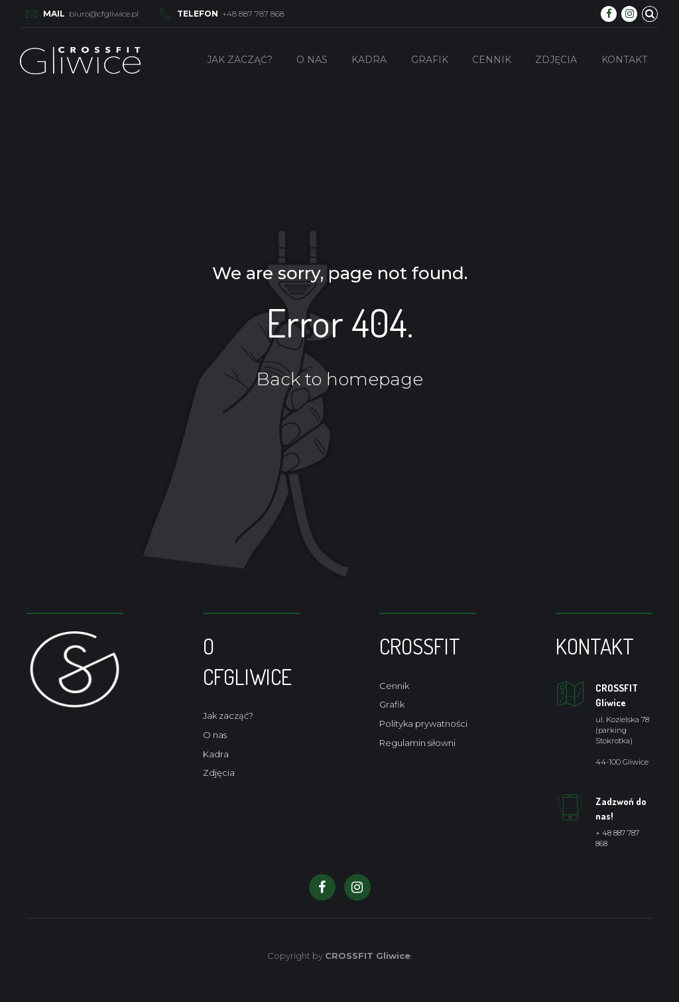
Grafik (429, 60)
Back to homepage (340, 379)
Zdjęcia (556, 60)
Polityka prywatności (423, 723)
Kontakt (624, 60)
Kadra (369, 60)
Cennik (491, 60)
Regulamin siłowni (417, 742)
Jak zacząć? (240, 60)
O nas (312, 60)
